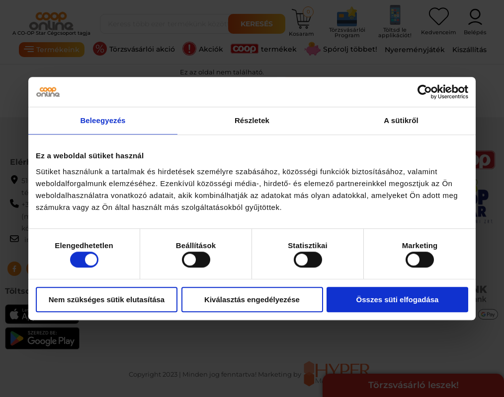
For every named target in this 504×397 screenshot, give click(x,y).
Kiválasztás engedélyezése (252, 299)
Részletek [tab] (252, 120)
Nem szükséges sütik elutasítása (107, 299)
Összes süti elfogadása (397, 299)
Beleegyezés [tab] (102, 120)
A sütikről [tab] (401, 120)
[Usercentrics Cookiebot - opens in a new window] (424, 91)
